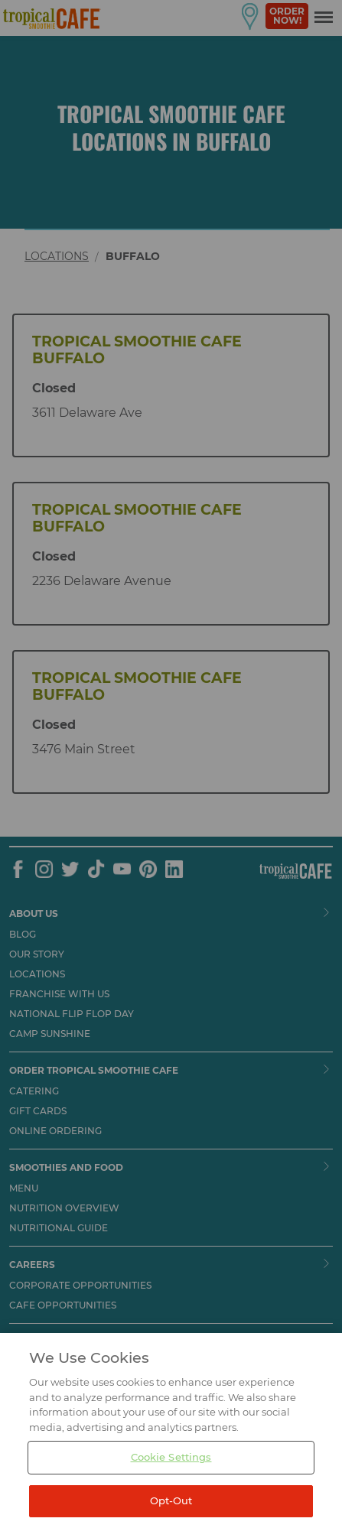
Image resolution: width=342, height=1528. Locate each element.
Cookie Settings (171, 1477)
